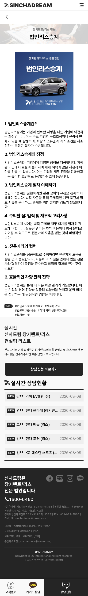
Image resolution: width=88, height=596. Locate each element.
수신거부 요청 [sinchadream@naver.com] (27, 541)
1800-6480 (21, 499)
